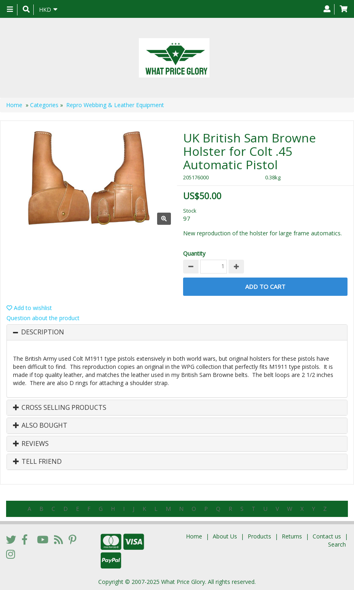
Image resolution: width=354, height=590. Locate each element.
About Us (225, 536)
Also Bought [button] (40, 425)
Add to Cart (265, 286)
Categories (44, 105)
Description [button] (42, 332)
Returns (292, 536)
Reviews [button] (31, 444)
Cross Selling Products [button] (59, 407)
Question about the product (43, 318)
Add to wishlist (29, 308)
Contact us (327, 536)
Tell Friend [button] (37, 461)
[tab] (177, 332)
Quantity (194, 253)
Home (14, 105)
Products (259, 536)
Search (337, 544)
